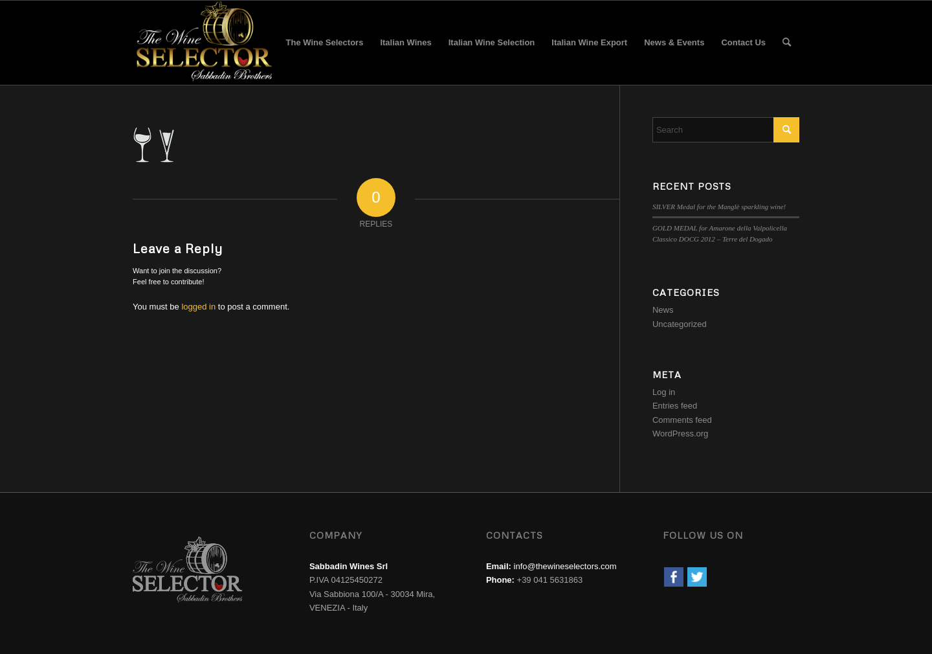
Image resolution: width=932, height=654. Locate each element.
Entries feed (674, 406)
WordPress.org (680, 433)
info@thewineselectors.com (565, 566)
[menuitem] (325, 43)
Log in (663, 392)
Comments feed (682, 420)
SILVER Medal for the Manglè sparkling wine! (719, 206)
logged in (198, 306)
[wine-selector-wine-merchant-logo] (202, 43)
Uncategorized (679, 324)
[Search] (786, 43)
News (663, 310)
